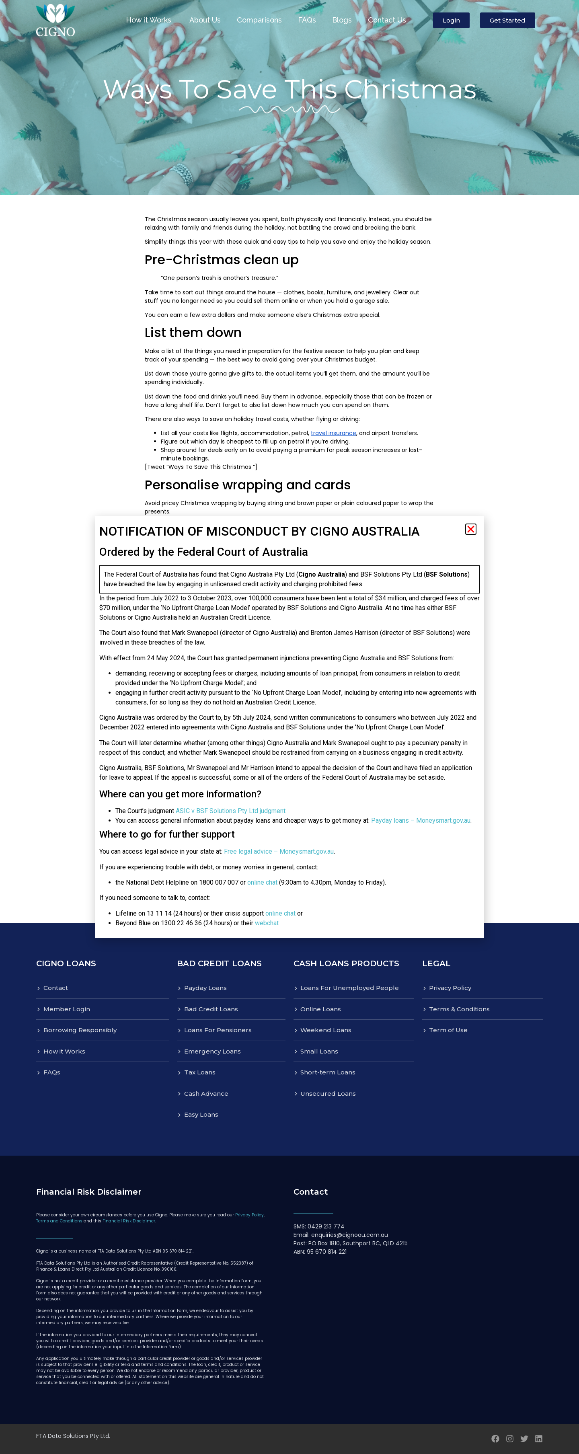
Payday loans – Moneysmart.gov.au (420, 820)
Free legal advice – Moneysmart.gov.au (279, 851)
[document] (289, 727)
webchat (267, 923)
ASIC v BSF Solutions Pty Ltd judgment (230, 811)
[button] (471, 529)
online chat (262, 882)
